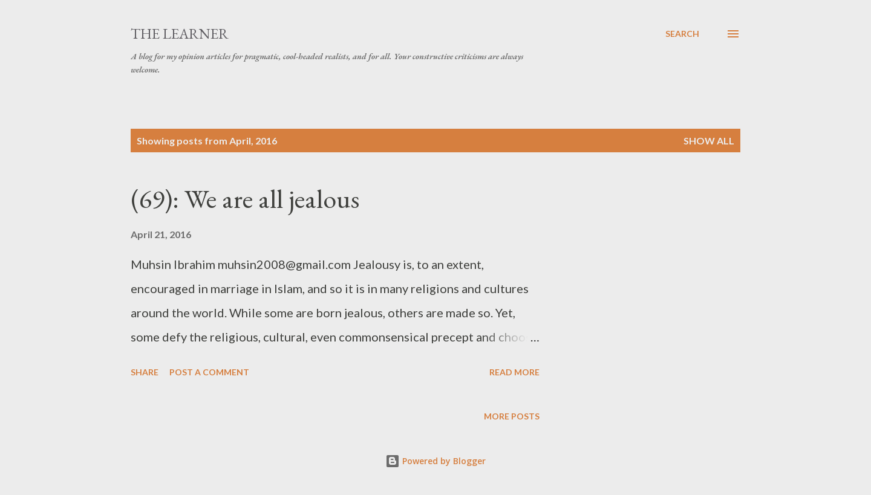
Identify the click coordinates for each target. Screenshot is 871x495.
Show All (708, 140)
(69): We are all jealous (245, 198)
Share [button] (144, 372)
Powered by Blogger (435, 461)
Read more (514, 372)
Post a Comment (209, 372)
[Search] (682, 34)
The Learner (180, 33)
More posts (512, 416)
